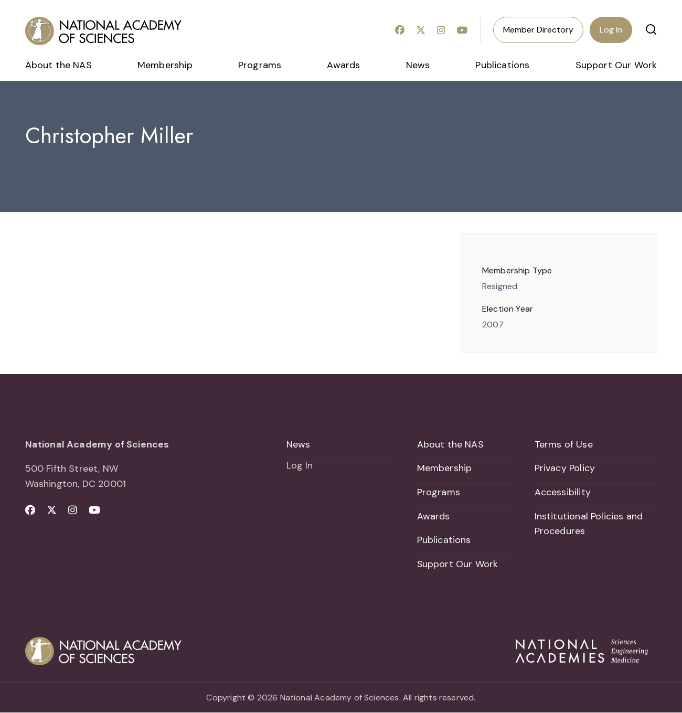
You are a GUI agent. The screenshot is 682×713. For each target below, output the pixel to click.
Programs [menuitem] (259, 65)
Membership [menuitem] (165, 65)
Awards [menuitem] (343, 65)
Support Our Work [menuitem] (616, 65)
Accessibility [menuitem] (563, 492)
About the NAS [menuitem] (58, 65)
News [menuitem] (418, 65)
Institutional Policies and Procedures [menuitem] (589, 524)
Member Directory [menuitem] (538, 29)
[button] (651, 29)
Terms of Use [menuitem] (564, 444)
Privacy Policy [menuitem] (565, 468)
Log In (611, 29)
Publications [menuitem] (502, 65)
